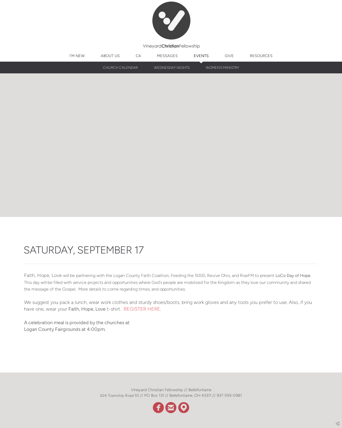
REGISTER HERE (142, 309)
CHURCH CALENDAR (120, 67)
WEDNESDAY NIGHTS (172, 67)
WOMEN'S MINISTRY (222, 67)
